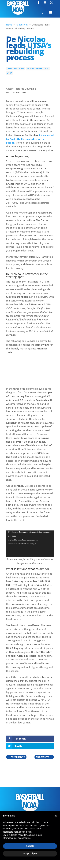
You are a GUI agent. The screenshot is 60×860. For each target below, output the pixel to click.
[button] (55, 815)
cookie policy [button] (25, 832)
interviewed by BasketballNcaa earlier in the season (30, 139)
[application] (30, 543)
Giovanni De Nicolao (38, 68)
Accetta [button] (30, 846)
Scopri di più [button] (30, 853)
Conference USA (15, 68)
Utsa (9, 73)
